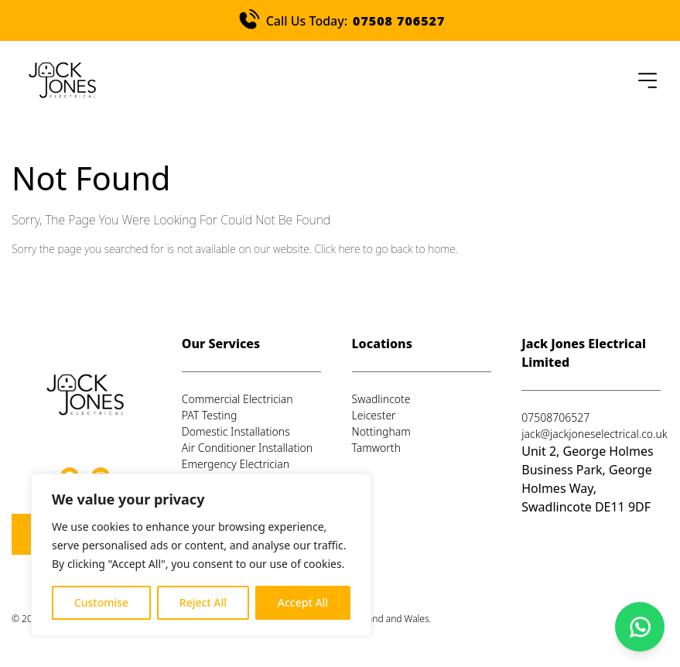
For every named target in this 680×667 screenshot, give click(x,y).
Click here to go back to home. (385, 248)
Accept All (303, 602)
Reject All (203, 602)
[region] (201, 555)
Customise (101, 602)
